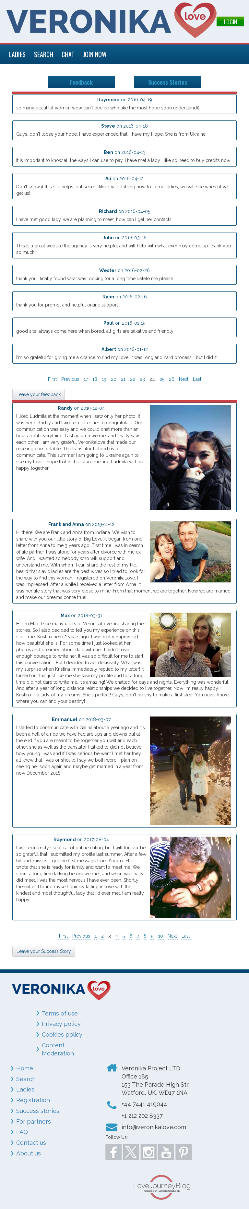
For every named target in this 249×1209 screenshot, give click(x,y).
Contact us (31, 1142)
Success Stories (167, 82)
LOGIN (230, 22)
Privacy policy (61, 1023)
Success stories (37, 1110)
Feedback (81, 82)
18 (94, 379)
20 (113, 379)
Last (197, 379)
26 (171, 379)
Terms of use (60, 1013)
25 (162, 379)
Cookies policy (62, 1034)
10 (160, 936)
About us (28, 1153)
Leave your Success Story (44, 951)
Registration (33, 1100)
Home (24, 1068)
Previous (70, 379)
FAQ (22, 1131)
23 (142, 379)
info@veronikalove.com (154, 1127)
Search (26, 1079)
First (52, 379)
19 (104, 379)
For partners (33, 1121)
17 (86, 379)
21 (123, 379)
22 (132, 379)
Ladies (25, 1089)
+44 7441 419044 (144, 1104)
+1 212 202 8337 (142, 1115)
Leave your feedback (39, 394)
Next (183, 379)
